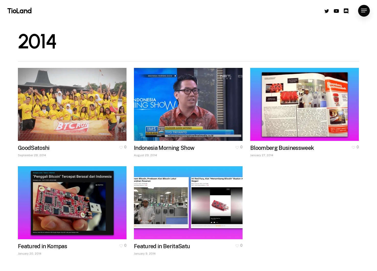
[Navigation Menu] (364, 11)
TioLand (19, 10)
